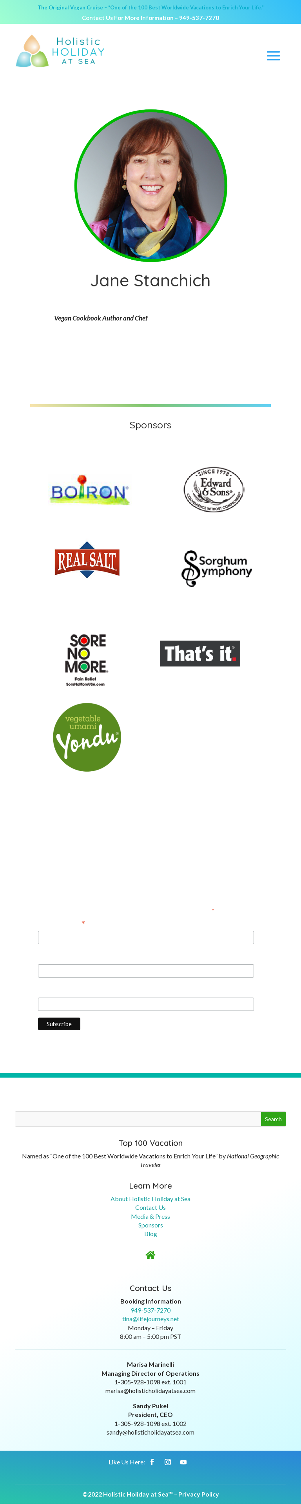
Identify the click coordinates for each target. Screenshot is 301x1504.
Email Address (61, 924)
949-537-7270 (199, 17)
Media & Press (150, 1216)
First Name (54, 956)
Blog (150, 1233)
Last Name (53, 990)
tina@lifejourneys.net (150, 1318)
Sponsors (150, 1225)
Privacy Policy (198, 1494)
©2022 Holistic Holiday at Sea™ (127, 1494)
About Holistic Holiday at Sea (150, 1198)
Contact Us (150, 1207)
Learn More (150, 1186)
